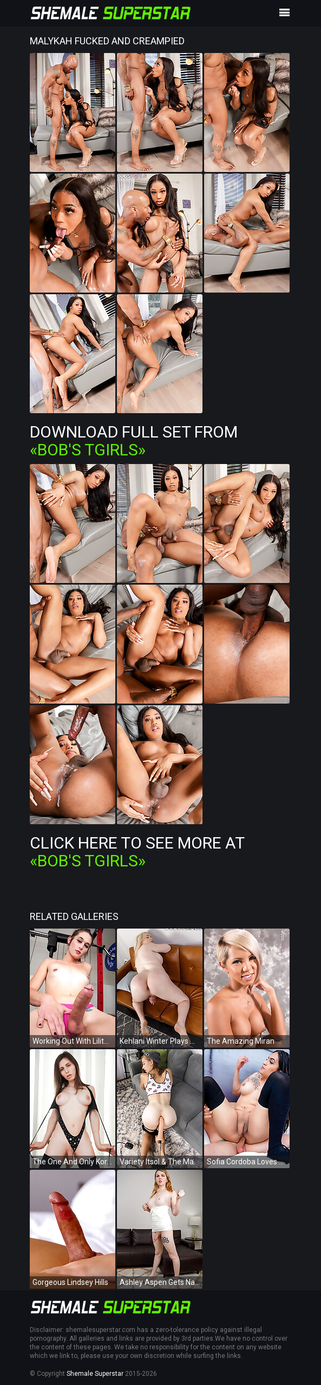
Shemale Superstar (95, 1373)
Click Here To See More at (137, 851)
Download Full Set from (134, 440)
